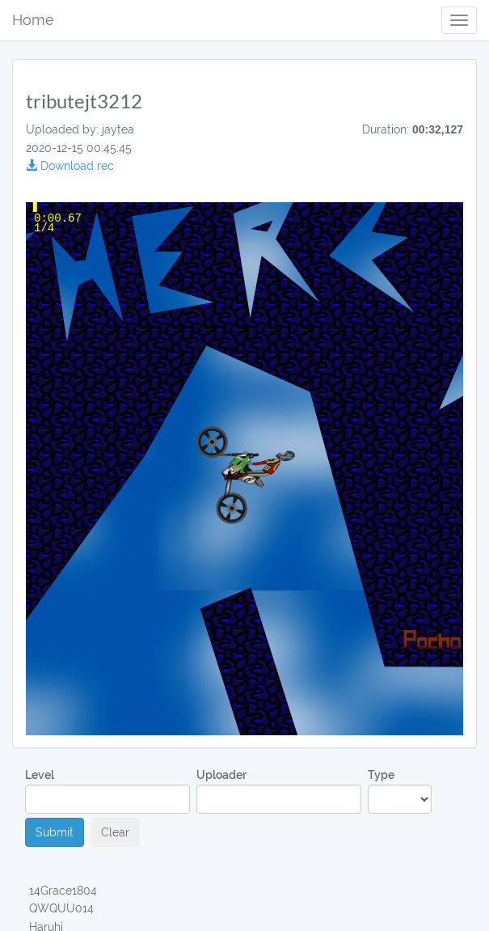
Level (107, 790)
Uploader (278, 790)
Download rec (70, 165)
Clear (115, 832)
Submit (55, 832)
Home (33, 19)
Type (400, 790)
